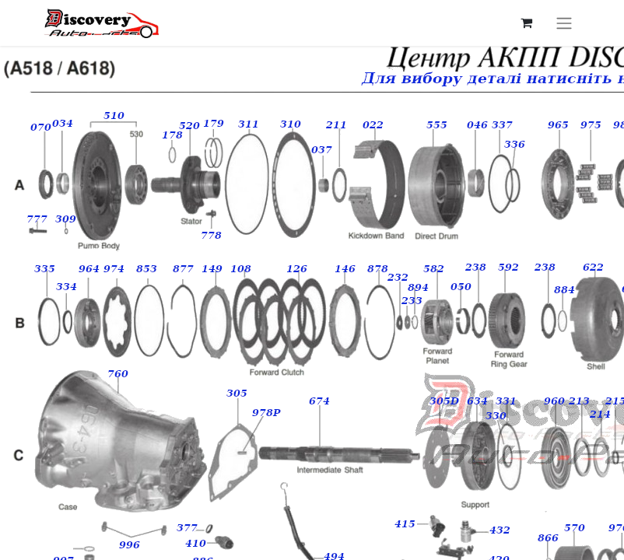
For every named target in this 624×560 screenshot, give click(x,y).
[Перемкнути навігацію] (564, 23)
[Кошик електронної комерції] (526, 22)
